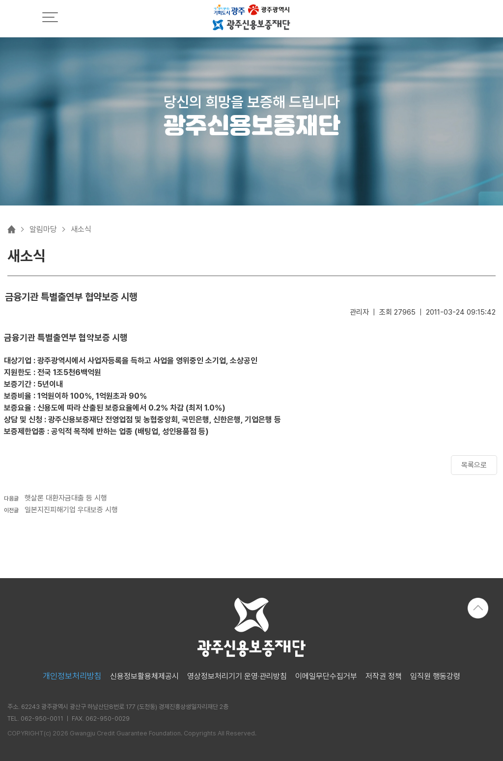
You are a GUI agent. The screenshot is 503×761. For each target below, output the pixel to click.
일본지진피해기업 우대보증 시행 (71, 509)
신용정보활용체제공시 (144, 676)
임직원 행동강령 (435, 676)
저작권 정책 (383, 676)
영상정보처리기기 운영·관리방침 (237, 676)
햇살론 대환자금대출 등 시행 (66, 498)
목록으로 (474, 465)
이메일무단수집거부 (326, 676)
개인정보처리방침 (72, 676)
